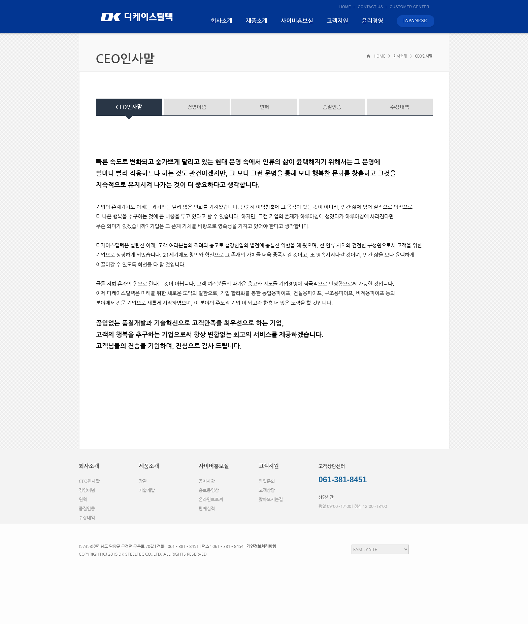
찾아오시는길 (271, 499)
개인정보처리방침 (261, 546)
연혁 (264, 107)
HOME (345, 7)
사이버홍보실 (297, 20)
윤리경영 (372, 20)
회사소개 (221, 20)
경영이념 (196, 107)
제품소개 (256, 20)
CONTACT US (370, 7)
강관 (143, 481)
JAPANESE (415, 20)
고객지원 (337, 20)
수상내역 (399, 107)
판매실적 (207, 508)
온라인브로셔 (211, 499)
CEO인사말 (129, 107)
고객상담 (267, 490)
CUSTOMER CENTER (409, 7)
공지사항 (207, 481)
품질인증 (332, 107)
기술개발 (147, 490)
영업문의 (267, 481)
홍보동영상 (209, 490)
